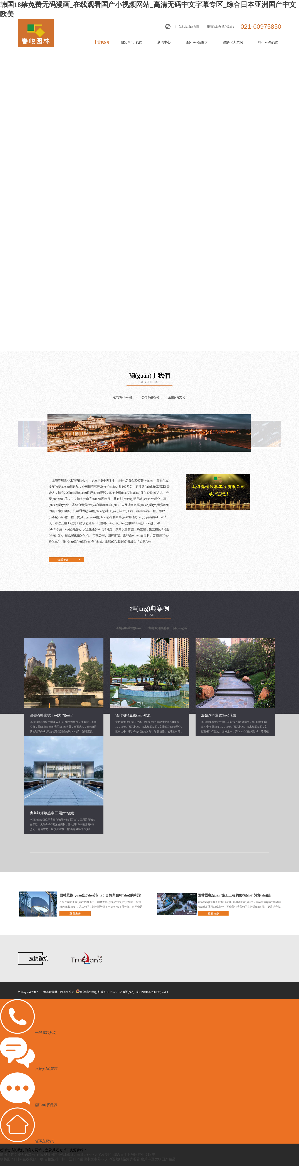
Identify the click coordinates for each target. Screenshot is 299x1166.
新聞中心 (164, 42)
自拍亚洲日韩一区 (58, 1159)
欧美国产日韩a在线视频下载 (21, 1159)
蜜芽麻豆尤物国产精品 (158, 1159)
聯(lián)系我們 (268, 42)
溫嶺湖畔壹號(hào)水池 (133, 715)
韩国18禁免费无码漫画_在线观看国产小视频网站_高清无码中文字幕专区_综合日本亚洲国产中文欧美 (77, 1154)
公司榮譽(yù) (150, 397)
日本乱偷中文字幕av (88, 1159)
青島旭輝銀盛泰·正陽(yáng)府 (168, 628)
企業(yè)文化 (176, 397)
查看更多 (63, 559)
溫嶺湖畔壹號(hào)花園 (218, 715)
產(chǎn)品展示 (197, 42)
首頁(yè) (103, 42)
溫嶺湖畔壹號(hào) (128, 628)
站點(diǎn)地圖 (189, 26)
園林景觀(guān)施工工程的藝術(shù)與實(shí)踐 (234, 895)
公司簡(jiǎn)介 (123, 397)
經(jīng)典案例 (233, 42)
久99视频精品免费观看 (122, 1159)
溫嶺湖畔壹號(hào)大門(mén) (51, 715)
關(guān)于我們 (131, 42)
